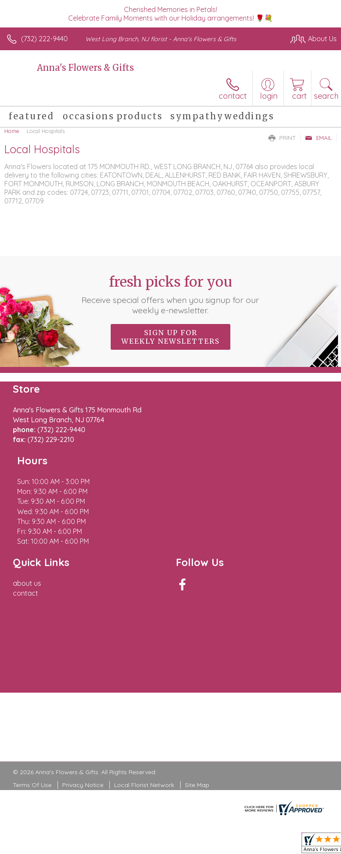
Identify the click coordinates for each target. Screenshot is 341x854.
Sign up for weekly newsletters (170, 336)
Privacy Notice (82, 735)
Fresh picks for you (170, 294)
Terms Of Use (32, 735)
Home (11, 130)
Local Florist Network (144, 735)
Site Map (197, 735)
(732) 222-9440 (44, 38)
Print (282, 138)
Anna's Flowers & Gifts (85, 67)
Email (318, 138)
